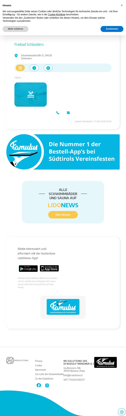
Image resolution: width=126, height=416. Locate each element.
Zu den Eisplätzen (44, 378)
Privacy (38, 361)
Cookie (38, 365)
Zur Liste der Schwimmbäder (49, 374)
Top (121, 412)
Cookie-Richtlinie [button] (56, 14)
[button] (121, 5)
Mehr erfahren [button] (15, 28)
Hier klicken (63, 214)
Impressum (40, 369)
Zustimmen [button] (112, 28)
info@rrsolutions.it (73, 375)
